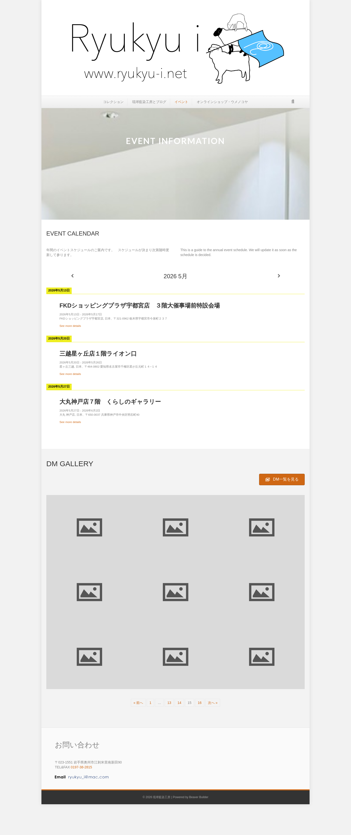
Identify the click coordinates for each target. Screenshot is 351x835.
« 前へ (138, 703)
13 (169, 703)
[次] (279, 276)
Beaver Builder (198, 797)
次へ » (213, 703)
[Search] (293, 105)
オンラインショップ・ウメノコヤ (222, 105)
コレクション (113, 105)
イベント (181, 105)
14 (179, 703)
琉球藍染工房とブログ (149, 105)
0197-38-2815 (81, 767)
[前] (72, 276)
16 (200, 703)
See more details (70, 325)
